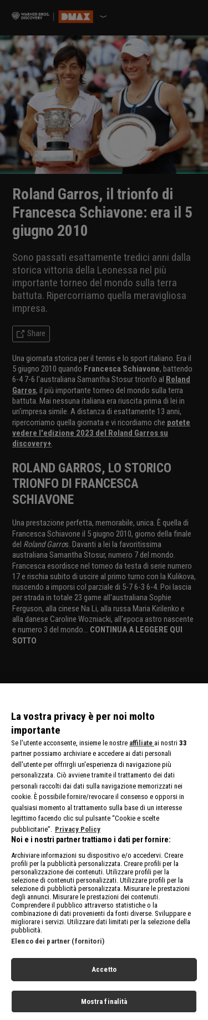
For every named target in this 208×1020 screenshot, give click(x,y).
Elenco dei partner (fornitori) (57, 952)
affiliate (141, 753)
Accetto (104, 980)
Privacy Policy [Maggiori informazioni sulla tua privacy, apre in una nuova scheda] (77, 840)
